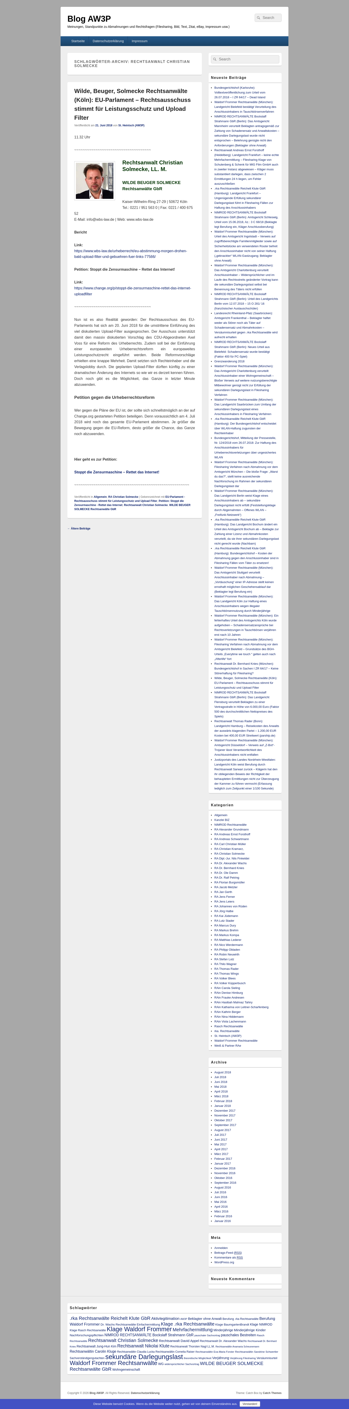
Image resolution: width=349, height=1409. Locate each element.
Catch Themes (272, 1393)
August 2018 (222, 1072)
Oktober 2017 (223, 1120)
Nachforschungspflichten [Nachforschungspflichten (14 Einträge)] (87, 1335)
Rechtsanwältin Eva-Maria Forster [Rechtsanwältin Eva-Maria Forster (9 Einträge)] (214, 1351)
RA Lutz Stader (224, 920)
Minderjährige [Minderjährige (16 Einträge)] (223, 1330)
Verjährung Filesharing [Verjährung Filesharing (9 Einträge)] (243, 1358)
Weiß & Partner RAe (227, 1045)
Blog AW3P (89, 18)
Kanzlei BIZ (221, 820)
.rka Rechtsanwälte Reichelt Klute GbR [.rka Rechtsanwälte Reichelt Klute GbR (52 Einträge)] (110, 1318)
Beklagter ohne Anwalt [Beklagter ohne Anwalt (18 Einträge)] (205, 1319)
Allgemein (100, 496)
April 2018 (221, 1091)
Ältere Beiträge (78, 528)
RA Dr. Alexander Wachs (230, 863)
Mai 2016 (220, 1202)
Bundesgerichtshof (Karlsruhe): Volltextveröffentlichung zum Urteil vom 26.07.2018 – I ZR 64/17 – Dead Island (239, 92)
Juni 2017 (220, 1139)
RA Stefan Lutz (224, 959)
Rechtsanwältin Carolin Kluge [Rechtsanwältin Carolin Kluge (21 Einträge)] (93, 1351)
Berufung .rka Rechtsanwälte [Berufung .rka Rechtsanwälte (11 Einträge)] (241, 1319)
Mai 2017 (220, 1144)
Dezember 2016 (225, 1168)
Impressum (139, 41)
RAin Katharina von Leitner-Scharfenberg (241, 1007)
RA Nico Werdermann (228, 945)
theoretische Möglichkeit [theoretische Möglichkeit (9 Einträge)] (197, 1358)
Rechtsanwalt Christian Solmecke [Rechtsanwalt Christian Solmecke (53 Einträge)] (123, 1340)
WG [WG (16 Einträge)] (161, 1364)
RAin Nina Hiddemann (229, 1016)
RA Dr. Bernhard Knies (229, 868)
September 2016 (225, 1182)
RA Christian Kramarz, (229, 849)
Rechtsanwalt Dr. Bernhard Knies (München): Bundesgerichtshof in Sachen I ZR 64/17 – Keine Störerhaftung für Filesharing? (246, 668)
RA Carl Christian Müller (230, 844)
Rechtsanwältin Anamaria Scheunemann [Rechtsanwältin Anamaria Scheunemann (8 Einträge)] (237, 1346)
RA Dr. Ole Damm (226, 872)
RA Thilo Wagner (225, 964)
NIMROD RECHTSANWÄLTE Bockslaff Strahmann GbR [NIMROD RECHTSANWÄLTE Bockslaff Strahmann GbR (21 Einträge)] (149, 1335)
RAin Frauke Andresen (229, 997)
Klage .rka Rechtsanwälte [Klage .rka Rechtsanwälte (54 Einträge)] (187, 1323)
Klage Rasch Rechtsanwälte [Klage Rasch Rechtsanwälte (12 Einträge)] (88, 1330)
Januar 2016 (222, 1221)
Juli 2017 (220, 1135)
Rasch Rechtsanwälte (228, 1026)
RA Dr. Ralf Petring (226, 877)
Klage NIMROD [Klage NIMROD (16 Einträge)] (261, 1324)
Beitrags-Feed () (228, 1253)
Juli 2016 (220, 1192)
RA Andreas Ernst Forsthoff (232, 834)
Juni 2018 (220, 1082)
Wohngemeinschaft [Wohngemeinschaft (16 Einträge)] (126, 1369)
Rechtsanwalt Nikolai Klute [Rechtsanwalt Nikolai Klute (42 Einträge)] (143, 1345)
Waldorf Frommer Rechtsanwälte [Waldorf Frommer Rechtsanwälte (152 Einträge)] (113, 1363)
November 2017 (225, 1115)
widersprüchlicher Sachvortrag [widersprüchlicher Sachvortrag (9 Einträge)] (181, 1364)
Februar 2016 (223, 1216)
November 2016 (225, 1173)
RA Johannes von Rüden (230, 906)
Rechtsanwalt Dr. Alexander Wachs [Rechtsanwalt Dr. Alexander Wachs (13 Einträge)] (223, 1341)
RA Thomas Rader (226, 968)
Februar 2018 (223, 1101)
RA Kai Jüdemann (226, 916)
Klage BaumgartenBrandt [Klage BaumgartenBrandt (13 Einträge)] (232, 1324)
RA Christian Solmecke (123, 496)
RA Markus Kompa (226, 935)
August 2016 (222, 1187)
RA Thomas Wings (226, 973)
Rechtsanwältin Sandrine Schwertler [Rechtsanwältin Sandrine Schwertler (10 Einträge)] (256, 1351)
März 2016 (221, 1211)
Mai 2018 (220, 1086)
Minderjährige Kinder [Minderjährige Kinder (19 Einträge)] (250, 1330)
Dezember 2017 (225, 1110)
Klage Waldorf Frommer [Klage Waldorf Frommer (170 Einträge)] (139, 1329)
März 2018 (221, 1096)
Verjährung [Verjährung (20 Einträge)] (220, 1358)
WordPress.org (224, 1262)
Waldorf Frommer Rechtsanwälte (236, 1040)
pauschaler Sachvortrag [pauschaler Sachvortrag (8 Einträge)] (207, 1335)
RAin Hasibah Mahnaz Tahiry (233, 1002)
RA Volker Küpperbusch (230, 983)
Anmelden (221, 1248)
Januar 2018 (222, 1106)
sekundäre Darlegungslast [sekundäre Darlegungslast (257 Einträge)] (144, 1356)
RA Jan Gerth (223, 892)
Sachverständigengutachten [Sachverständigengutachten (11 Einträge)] (87, 1358)
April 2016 (221, 1206)
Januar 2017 (222, 1163)
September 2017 (225, 1125)
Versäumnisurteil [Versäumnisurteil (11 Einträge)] (267, 1358)
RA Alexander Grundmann (231, 829)
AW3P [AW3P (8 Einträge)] (183, 1319)
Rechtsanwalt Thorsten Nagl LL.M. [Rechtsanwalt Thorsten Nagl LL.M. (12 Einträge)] (192, 1346)
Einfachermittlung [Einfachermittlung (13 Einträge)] (148, 1324)
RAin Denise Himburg (228, 992)
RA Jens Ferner (224, 896)
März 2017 (221, 1154)
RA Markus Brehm (226, 930)
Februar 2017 (223, 1158)
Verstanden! (250, 1404)
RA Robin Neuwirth (226, 954)
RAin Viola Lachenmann (230, 1021)
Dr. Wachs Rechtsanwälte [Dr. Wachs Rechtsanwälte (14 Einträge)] (118, 1324)
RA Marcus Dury (225, 925)
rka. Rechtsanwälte (227, 1031)
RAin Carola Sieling (227, 988)
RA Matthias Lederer (227, 940)
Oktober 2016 (223, 1178)
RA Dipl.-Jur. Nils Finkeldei (231, 858)
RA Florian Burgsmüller (229, 882)
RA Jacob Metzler (226, 887)
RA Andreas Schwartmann (231, 839)
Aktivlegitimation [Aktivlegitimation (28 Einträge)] (165, 1318)
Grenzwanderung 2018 (229, 361)
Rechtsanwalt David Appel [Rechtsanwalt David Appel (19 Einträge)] (179, 1341)
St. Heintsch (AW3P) (131, 125)
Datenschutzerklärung (108, 41)
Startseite (78, 41)
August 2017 (222, 1130)
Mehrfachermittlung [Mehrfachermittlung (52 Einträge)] (193, 1329)
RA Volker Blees (225, 978)
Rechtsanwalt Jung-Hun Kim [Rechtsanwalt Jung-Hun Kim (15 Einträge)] (96, 1346)
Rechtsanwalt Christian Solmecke (146, 505)
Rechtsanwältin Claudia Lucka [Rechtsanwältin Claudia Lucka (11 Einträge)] (136, 1351)
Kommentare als (228, 1257)
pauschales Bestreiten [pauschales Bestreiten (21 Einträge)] (238, 1335)
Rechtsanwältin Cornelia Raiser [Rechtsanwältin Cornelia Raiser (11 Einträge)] (175, 1351)
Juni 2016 (220, 1197)
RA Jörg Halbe (224, 911)
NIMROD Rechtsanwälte (230, 824)
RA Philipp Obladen (227, 949)
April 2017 (221, 1149)
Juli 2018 (220, 1077)
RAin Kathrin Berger (227, 1012)
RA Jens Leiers (224, 901)
